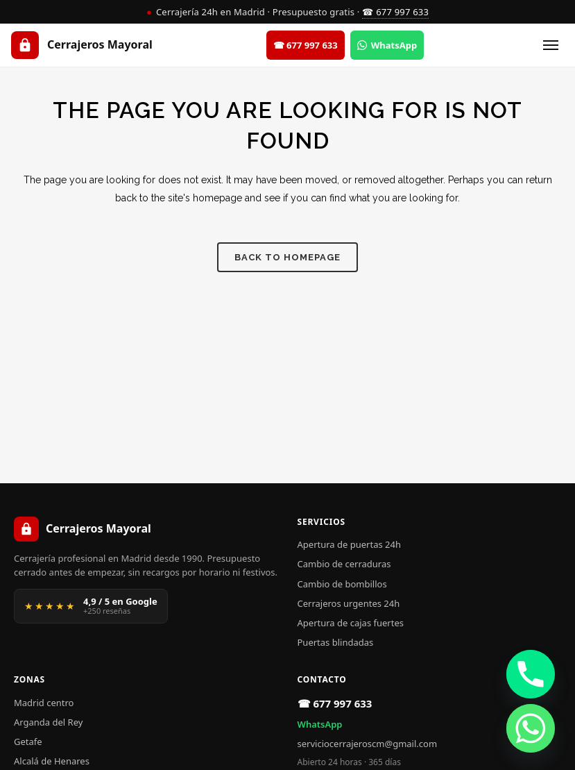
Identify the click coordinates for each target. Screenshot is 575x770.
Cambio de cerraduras (344, 564)
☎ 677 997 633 (395, 12)
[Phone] (530, 674)
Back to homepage (287, 257)
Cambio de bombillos (342, 584)
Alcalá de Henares (51, 761)
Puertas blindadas (336, 642)
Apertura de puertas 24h (349, 544)
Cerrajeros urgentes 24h (349, 603)
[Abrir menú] (551, 45)
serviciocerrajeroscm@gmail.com (368, 743)
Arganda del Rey (48, 722)
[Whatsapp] (530, 728)
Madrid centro (44, 702)
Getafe (28, 741)
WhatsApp (320, 724)
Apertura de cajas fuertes (351, 623)
